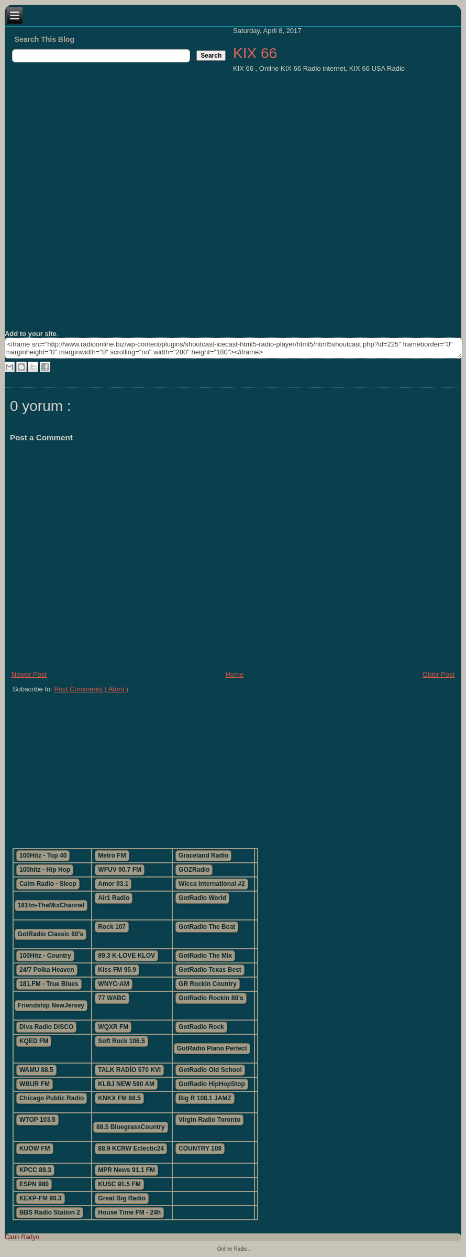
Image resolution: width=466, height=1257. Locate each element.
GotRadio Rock (201, 1027)
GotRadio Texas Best (210, 969)
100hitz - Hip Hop (44, 869)
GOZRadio (194, 869)
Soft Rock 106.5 (121, 1041)
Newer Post (29, 674)
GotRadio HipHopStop (212, 1084)
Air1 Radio (113, 898)
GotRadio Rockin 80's (211, 998)
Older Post (438, 674)
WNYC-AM (113, 984)
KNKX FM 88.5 (119, 1098)
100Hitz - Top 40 (42, 855)
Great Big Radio (122, 1198)
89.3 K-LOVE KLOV (126, 955)
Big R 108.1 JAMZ (205, 1098)
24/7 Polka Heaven (46, 969)
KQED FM (33, 1041)
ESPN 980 (34, 1184)
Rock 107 (112, 926)
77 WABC (112, 998)
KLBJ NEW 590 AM (126, 1084)
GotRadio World (202, 898)
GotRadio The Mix (205, 955)
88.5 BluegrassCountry (130, 1127)
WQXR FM (113, 1027)
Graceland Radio (203, 855)
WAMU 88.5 (36, 1070)
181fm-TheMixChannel (51, 905)
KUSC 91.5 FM (119, 1184)
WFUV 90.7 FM (119, 869)
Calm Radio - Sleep (47, 883)
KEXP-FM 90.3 (40, 1198)
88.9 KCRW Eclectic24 (131, 1148)
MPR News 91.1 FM (126, 1170)
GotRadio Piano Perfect (212, 1048)
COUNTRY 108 (200, 1148)
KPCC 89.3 (35, 1170)
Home (235, 674)
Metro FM (112, 855)
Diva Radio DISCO (46, 1027)
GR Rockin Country (208, 984)
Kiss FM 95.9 (117, 969)
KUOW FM (34, 1148)
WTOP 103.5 (37, 1119)
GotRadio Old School (210, 1070)
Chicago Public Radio (51, 1098)
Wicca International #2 (212, 883)
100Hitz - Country (45, 955)
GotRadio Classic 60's (51, 934)
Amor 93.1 (113, 883)
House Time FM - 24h (129, 1212)
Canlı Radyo (22, 1237)
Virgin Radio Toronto (209, 1119)
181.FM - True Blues (49, 984)
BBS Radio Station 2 (49, 1212)
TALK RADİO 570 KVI (129, 1070)
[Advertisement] (183, 766)
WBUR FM (34, 1084)
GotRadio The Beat (207, 926)
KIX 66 (255, 53)
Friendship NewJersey (51, 1005)
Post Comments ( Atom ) (91, 689)
